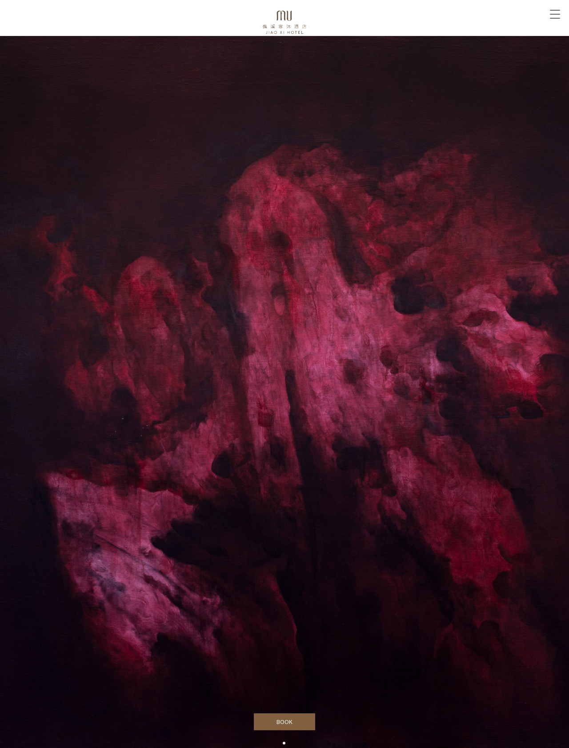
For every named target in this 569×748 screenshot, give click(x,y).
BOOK (284, 722)
